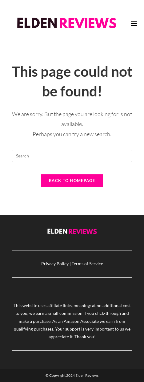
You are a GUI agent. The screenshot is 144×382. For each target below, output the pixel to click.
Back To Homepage (72, 180)
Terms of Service (87, 263)
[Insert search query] (72, 156)
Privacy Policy (55, 263)
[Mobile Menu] (134, 23)
